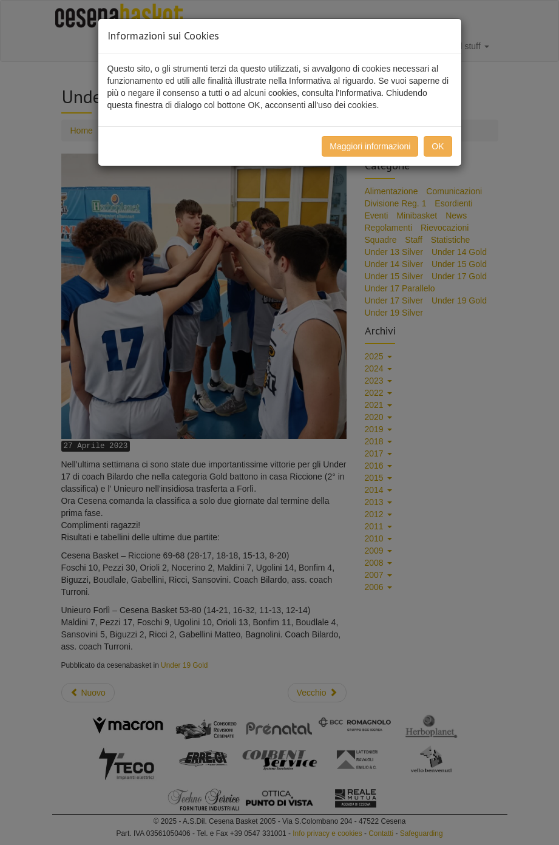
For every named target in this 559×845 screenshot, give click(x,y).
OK (438, 146)
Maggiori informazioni (370, 146)
